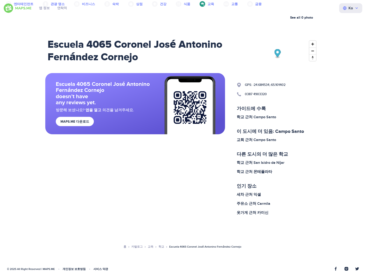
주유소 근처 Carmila (253, 203)
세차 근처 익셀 (249, 194)
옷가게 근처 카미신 (252, 212)
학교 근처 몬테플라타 (254, 171)
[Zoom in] (312, 44)
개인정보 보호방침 (74, 269)
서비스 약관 (100, 269)
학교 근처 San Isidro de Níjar (261, 162)
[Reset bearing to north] (312, 57)
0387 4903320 (256, 94)
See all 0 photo (301, 18)
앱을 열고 (93, 110)
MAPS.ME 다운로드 (74, 122)
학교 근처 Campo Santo (256, 117)
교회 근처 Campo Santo (256, 140)
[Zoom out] (312, 50)
